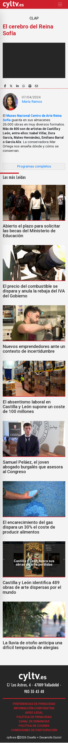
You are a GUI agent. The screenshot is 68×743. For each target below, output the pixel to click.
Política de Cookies (34, 725)
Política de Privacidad (34, 717)
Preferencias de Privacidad (34, 704)
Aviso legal (34, 712)
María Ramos (32, 101)
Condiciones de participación (34, 730)
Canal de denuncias (34, 721)
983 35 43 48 (34, 692)
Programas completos (34, 166)
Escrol (57, 737)
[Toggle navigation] (60, 4)
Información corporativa (34, 708)
